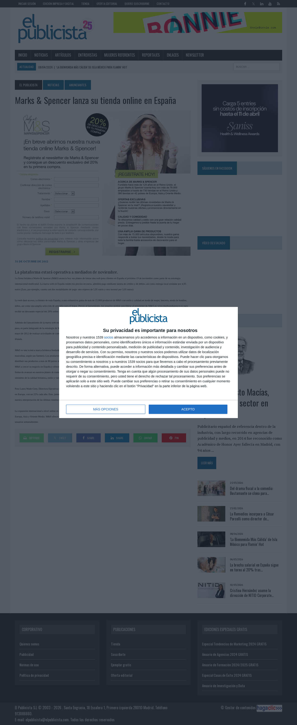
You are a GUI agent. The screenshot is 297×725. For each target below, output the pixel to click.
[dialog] (148, 362)
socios (108, 337)
